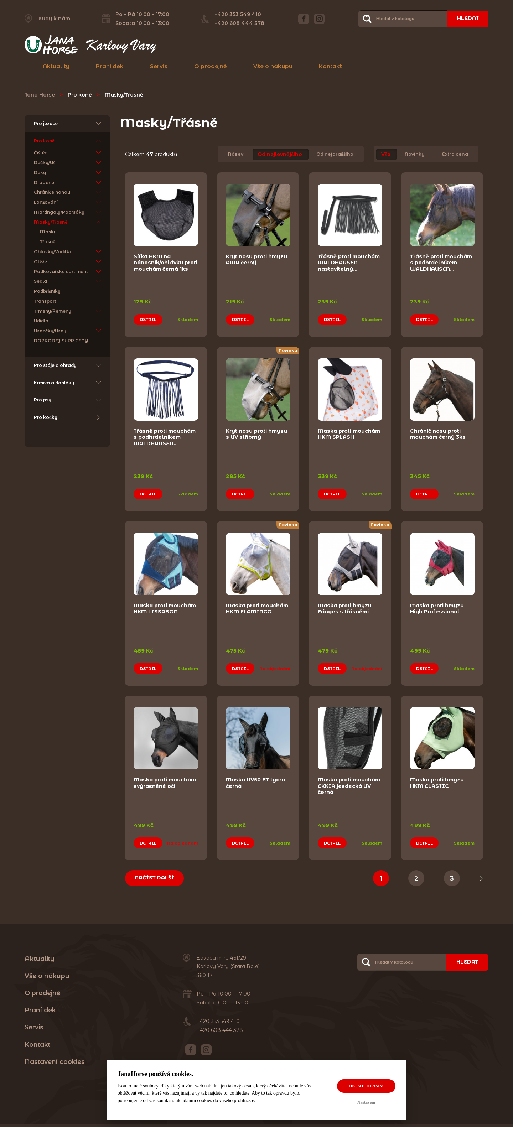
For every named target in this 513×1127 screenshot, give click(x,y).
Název (235, 154)
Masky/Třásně (124, 95)
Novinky (415, 154)
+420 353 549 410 (237, 14)
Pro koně (80, 95)
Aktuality (56, 66)
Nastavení (366, 1102)
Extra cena (455, 154)
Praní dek (110, 66)
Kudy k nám (54, 18)
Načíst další (155, 880)
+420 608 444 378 (239, 23)
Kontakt (330, 66)
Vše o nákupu (272, 66)
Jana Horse (40, 95)
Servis (158, 66)
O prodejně (210, 66)
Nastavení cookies (55, 1064)
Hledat (467, 18)
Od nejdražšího (334, 154)
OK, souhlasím (366, 1086)
